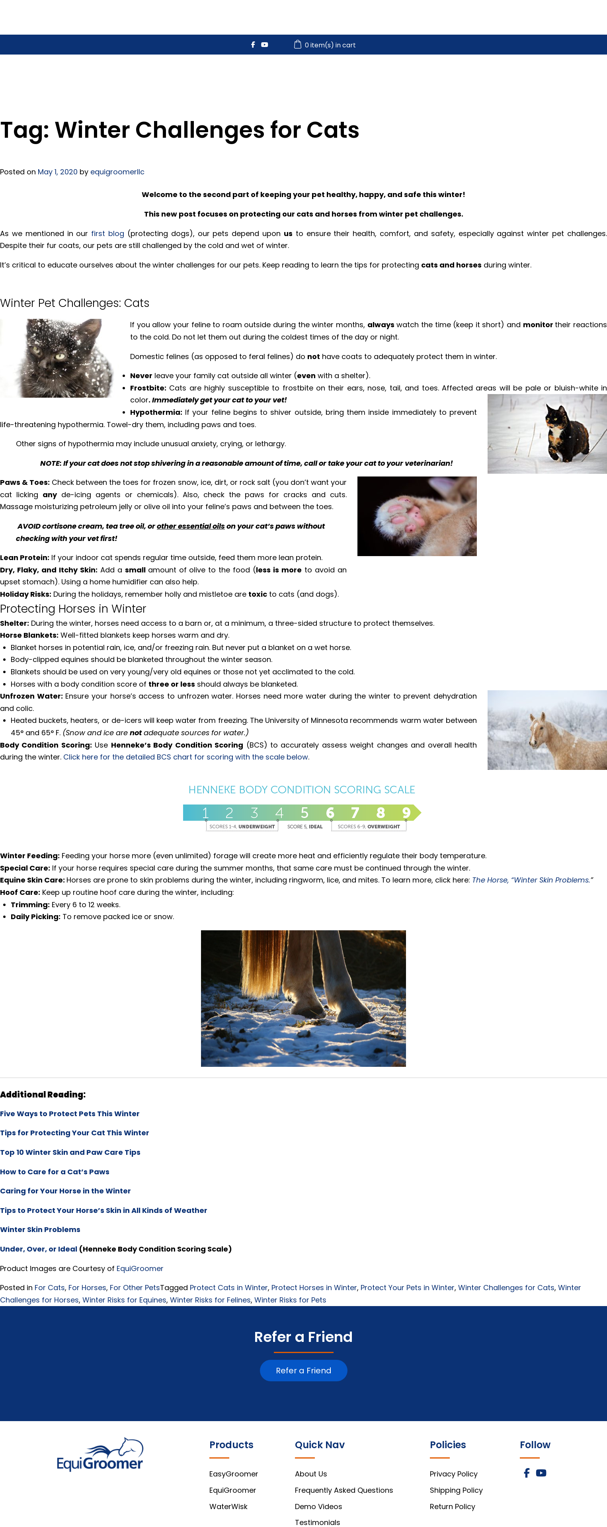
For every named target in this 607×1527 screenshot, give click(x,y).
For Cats (50, 1288)
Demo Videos (318, 1506)
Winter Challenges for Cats (506, 1288)
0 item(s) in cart (326, 45)
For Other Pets (135, 1288)
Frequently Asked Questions (344, 1490)
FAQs (541, 76)
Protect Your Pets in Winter (408, 1288)
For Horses (87, 1288)
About (588, 76)
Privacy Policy (454, 1474)
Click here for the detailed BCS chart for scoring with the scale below (185, 757)
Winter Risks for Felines (210, 1300)
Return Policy (452, 1506)
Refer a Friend (304, 1370)
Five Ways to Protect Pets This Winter (70, 1114)
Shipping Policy (456, 1490)
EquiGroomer (362, 76)
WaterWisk (433, 76)
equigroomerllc (117, 172)
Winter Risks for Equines (124, 1300)
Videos (492, 76)
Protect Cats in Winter (229, 1288)
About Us (311, 1474)
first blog (107, 233)
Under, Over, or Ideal (38, 1249)
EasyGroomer (286, 76)
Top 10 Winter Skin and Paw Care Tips (70, 1152)
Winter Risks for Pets (290, 1300)
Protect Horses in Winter (314, 1288)
